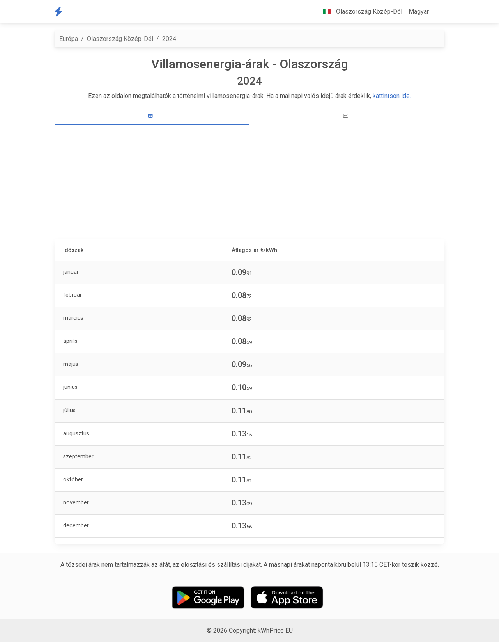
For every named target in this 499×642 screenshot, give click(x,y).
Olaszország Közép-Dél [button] (359, 11)
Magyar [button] (419, 11)
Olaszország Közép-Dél (120, 39)
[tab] (152, 116)
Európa (68, 39)
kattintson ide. (392, 95)
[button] (438, 12)
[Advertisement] (249, 183)
